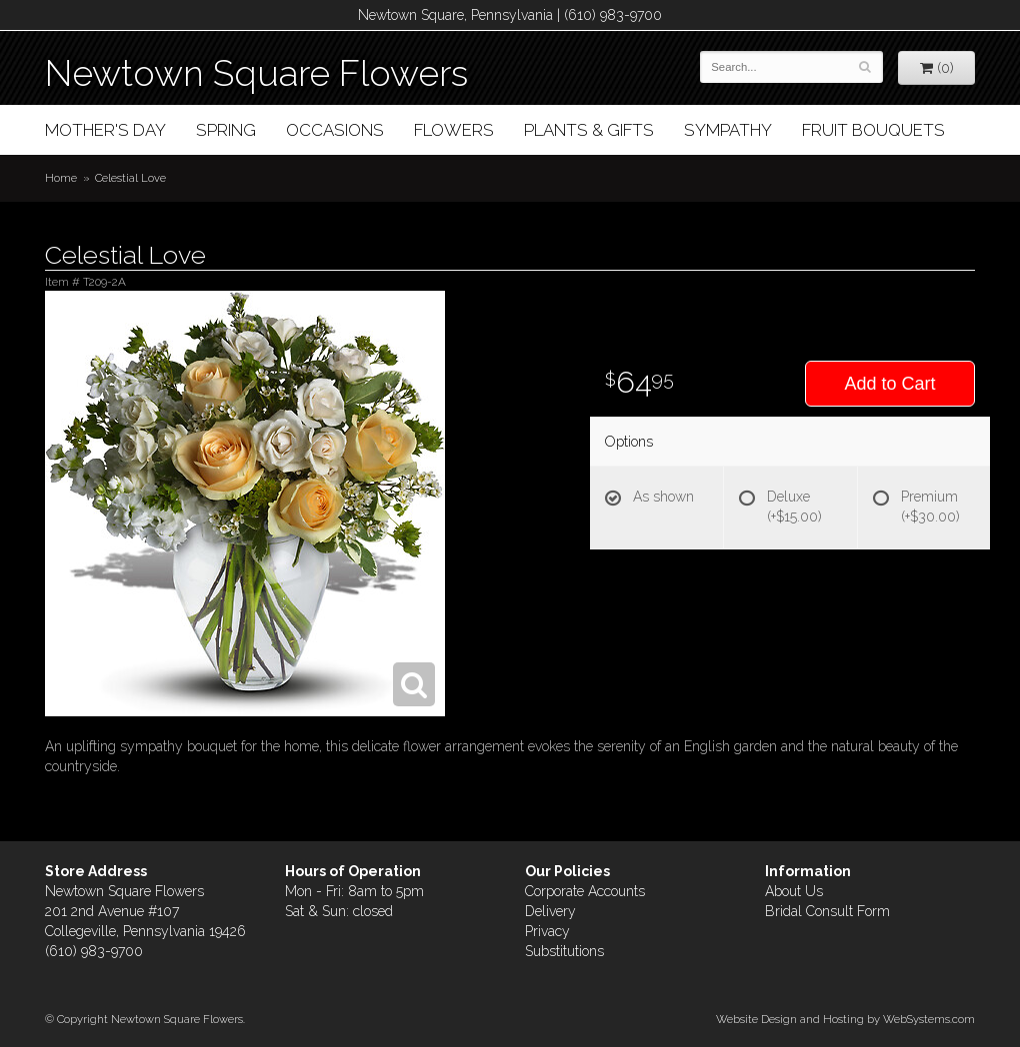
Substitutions (564, 951)
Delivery (550, 911)
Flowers (454, 130)
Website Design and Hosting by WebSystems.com (845, 1019)
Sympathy (728, 130)
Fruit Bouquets (873, 130)
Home (61, 178)
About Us (794, 891)
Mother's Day (105, 130)
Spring (226, 130)
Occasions (335, 130)
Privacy (547, 931)
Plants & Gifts (589, 130)
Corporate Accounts (585, 891)
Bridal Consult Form (827, 911)
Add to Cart (889, 384)
